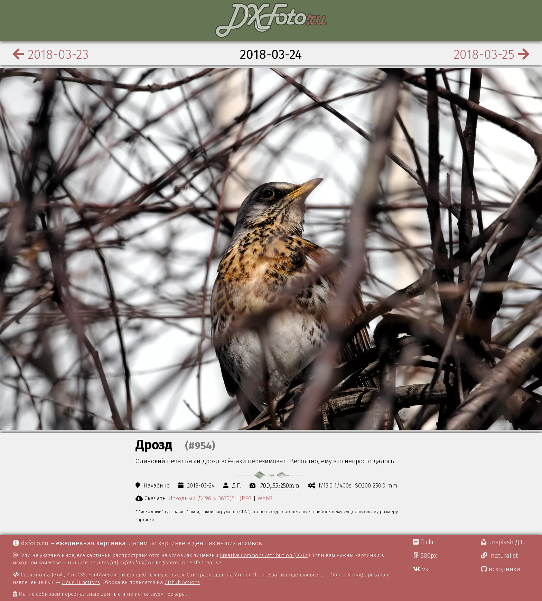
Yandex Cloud (250, 575)
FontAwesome (104, 575)
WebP (265, 498)
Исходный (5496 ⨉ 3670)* (201, 498)
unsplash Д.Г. (503, 542)
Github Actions (182, 582)
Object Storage (347, 575)
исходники (500, 569)
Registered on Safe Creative (188, 562)
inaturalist (499, 555)
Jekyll (58, 575)
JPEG (246, 498)
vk (420, 569)
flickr (423, 542)
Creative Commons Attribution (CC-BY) (265, 555)
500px (425, 555)
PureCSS (76, 575)
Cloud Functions (81, 582)
